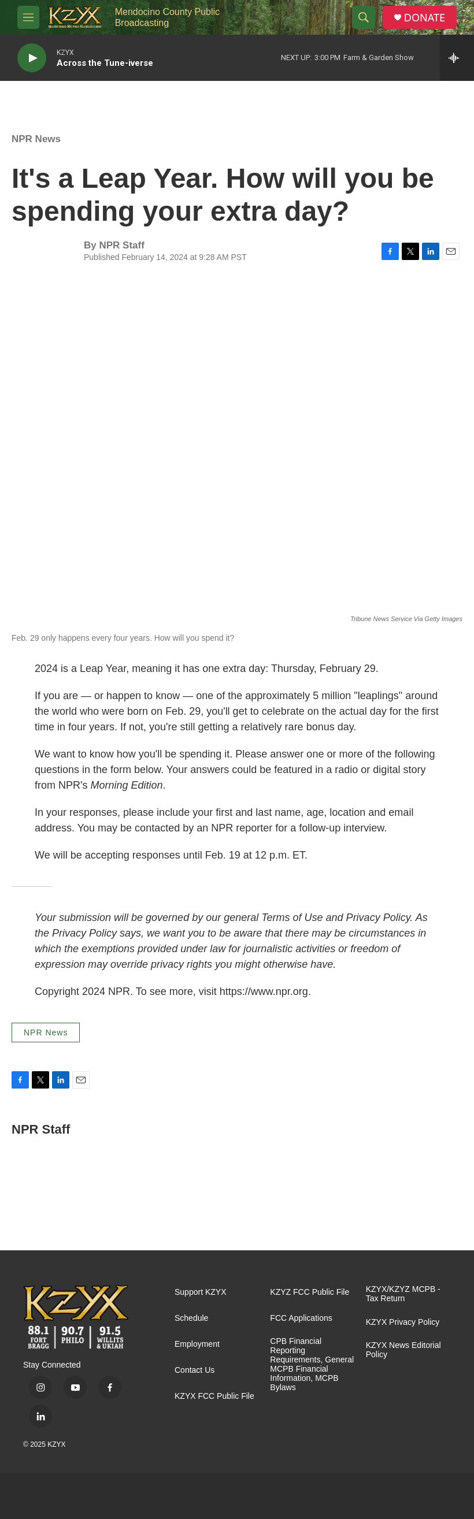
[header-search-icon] (363, 17)
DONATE (424, 18)
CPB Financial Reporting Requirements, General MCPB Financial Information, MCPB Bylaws (312, 1364)
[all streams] (457, 58)
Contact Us (194, 1370)
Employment (197, 1344)
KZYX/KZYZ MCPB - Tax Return (403, 1294)
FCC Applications (301, 1318)
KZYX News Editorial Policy (403, 1350)
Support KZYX (201, 1292)
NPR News (36, 138)
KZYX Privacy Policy (403, 1322)
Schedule (191, 1318)
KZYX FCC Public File (214, 1396)
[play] (32, 58)
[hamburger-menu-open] (28, 17)
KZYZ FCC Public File (309, 1292)
